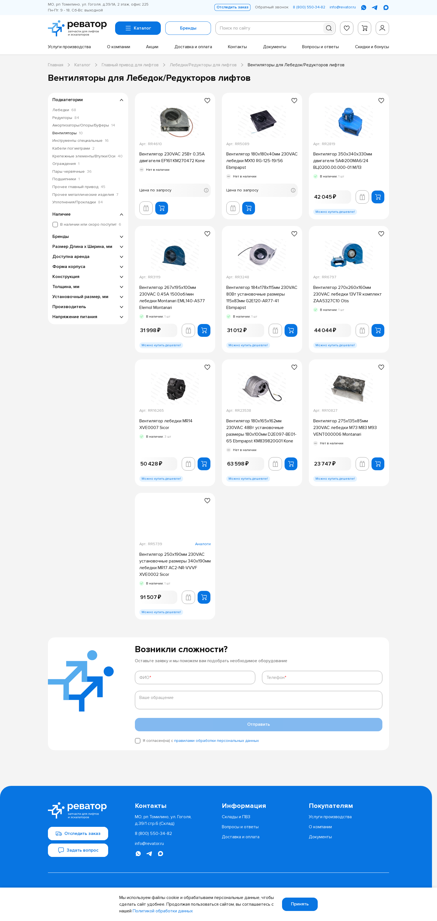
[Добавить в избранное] (207, 100)
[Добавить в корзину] (161, 208)
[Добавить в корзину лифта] (146, 208)
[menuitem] (69, 47)
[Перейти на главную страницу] (79, 28)
